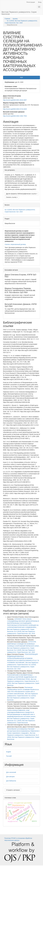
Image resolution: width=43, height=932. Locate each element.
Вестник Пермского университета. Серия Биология (19, 13)
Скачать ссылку (12, 197)
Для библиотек (11, 781)
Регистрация (30, 2)
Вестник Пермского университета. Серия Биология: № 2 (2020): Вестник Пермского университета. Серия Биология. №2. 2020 (21, 650)
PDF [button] (21, 77)
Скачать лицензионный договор (15, 244)
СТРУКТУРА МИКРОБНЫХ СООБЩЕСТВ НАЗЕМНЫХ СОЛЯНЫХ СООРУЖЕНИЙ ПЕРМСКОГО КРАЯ (23, 644)
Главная (7, 18)
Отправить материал (13, 790)
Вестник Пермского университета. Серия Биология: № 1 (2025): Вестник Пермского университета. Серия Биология (21, 720)
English (8, 752)
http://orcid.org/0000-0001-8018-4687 (15, 100)
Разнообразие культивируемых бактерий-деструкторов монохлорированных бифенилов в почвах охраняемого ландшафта (23, 731)
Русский (9, 756)
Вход (39, 2)
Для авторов (10, 776)
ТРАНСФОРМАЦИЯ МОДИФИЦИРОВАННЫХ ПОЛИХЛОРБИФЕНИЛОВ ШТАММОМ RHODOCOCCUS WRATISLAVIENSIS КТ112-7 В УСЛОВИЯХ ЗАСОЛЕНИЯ (23, 658)
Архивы (15, 18)
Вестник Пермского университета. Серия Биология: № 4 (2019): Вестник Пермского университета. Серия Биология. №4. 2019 (21, 631)
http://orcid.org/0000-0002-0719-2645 (15, 109)
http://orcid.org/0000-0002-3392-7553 (15, 116)
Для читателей (11, 772)
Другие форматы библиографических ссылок (21, 194)
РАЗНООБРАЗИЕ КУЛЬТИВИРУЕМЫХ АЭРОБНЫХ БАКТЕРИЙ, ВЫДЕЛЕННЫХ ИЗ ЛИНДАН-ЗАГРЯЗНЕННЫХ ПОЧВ (22, 677)
